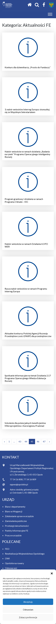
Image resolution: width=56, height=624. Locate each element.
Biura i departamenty (15, 506)
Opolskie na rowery (14, 563)
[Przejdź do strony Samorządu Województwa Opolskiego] (51, 5)
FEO (7, 548)
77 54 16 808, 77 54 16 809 (23, 479)
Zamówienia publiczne (16, 521)
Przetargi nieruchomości (17, 525)
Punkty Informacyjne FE (16, 530)
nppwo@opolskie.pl (19, 484)
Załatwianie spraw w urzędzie (19, 516)
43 (20, 441)
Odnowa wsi (11, 568)
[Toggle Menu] (50, 14)
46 (38, 441)
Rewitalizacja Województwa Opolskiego (25, 553)
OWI (7, 558)
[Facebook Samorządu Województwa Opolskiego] (44, 5)
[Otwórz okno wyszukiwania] (37, 4)
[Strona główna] (29, 4)
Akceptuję (28, 602)
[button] (51, 573)
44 (26, 441)
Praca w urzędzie (13, 535)
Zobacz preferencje (28, 617)
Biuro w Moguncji (13, 511)
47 (44, 441)
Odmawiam (28, 609)
